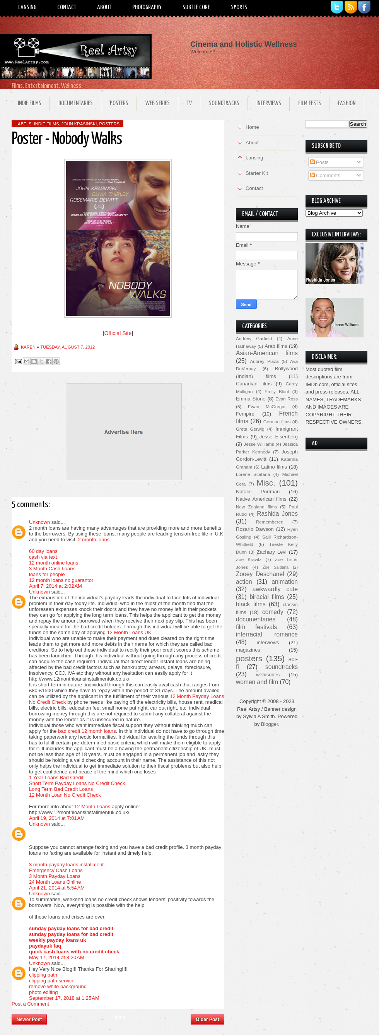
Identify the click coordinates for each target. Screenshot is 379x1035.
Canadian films (254, 384)
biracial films (266, 597)
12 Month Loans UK (129, 632)
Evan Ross (286, 398)
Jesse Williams (259, 444)
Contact (66, 7)
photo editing (43, 992)
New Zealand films (256, 506)
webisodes (268, 674)
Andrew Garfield (254, 338)
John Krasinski (79, 123)
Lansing (27, 7)
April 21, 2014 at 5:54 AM (57, 888)
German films (277, 421)
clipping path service (52, 981)
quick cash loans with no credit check (74, 952)
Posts (319, 162)
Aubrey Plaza (264, 361)
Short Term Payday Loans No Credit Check (77, 783)
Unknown (39, 522)
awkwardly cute (275, 589)
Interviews (268, 103)
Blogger (269, 724)
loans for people (47, 574)
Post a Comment (30, 1004)
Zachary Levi (272, 552)
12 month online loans (53, 563)
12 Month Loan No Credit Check (65, 795)
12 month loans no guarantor (61, 580)
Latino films (274, 467)
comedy (272, 612)
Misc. (265, 482)
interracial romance (267, 634)
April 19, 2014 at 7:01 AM (57, 818)
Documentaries (75, 103)
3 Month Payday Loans (54, 876)
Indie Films (29, 103)
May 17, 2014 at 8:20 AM (56, 957)
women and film (257, 682)
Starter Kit (257, 173)
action (244, 581)
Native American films (261, 499)
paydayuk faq (45, 946)
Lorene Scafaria (253, 474)
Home (119, 1017)
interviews (268, 642)
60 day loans (43, 551)
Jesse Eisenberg (278, 437)
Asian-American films (267, 353)
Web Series (157, 103)
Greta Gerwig (250, 428)
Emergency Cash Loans (56, 870)
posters (109, 123)
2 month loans (93, 539)
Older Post (207, 1019)
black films (251, 604)
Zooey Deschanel (260, 574)
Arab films (276, 346)
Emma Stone (250, 399)
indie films (46, 123)
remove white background (58, 986)
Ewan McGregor (267, 406)
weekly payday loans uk (57, 940)
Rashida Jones (277, 513)
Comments (325, 175)
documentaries (255, 619)
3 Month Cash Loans (52, 568)
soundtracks (281, 667)
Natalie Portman (258, 491)
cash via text (43, 557)
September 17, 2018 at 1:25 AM (64, 998)
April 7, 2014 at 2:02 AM (55, 586)
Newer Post (29, 1019)
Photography (147, 7)
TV (189, 103)
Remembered (269, 521)
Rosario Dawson (255, 529)
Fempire (245, 414)
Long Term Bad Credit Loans (61, 789)
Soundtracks (224, 103)
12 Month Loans (92, 806)
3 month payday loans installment (66, 864)
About (104, 7)
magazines (248, 650)
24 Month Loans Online (55, 882)
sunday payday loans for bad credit (71, 928)
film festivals (256, 627)
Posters (119, 103)
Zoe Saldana (276, 567)
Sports (239, 7)
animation (284, 581)
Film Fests (309, 103)
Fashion (347, 103)
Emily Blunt (277, 391)
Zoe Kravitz (248, 559)
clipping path (43, 975)
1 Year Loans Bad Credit (56, 777)
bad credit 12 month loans (87, 731)
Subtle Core (196, 7)
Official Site (118, 333)
